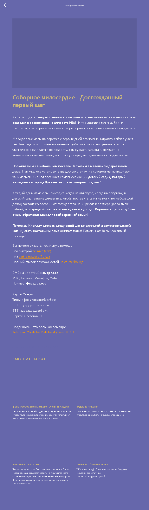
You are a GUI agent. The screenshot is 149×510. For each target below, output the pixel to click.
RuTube (46, 332)
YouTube (33, 332)
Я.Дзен (58, 332)
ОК (72, 332)
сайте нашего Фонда (34, 256)
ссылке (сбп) (42, 251)
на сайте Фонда (71, 262)
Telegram (19, 332)
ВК (67, 332)
